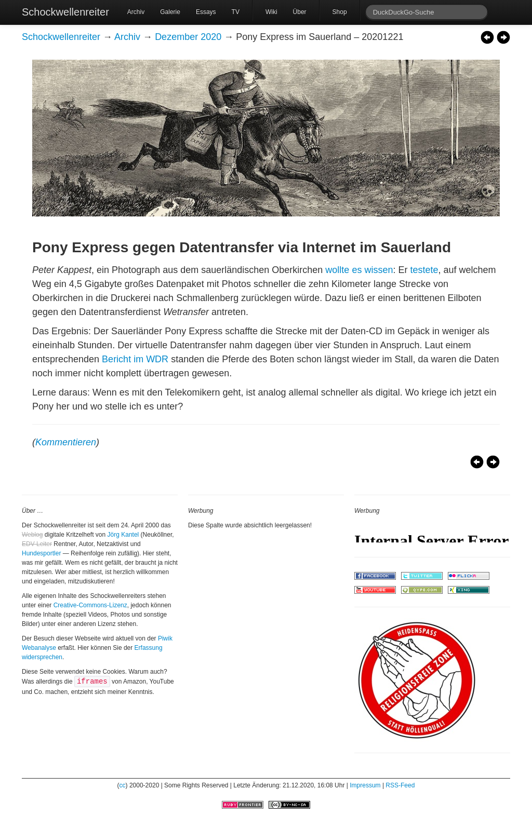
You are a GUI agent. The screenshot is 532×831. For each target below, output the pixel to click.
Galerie (170, 12)
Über (300, 12)
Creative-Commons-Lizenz (90, 605)
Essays (206, 12)
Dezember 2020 (188, 37)
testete (424, 270)
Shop (339, 12)
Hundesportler (41, 553)
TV (236, 12)
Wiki (271, 12)
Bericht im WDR (135, 359)
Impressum (365, 785)
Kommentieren (65, 442)
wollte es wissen (359, 270)
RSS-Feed (400, 785)
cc (122, 785)
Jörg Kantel (123, 534)
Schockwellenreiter (65, 12)
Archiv (135, 12)
